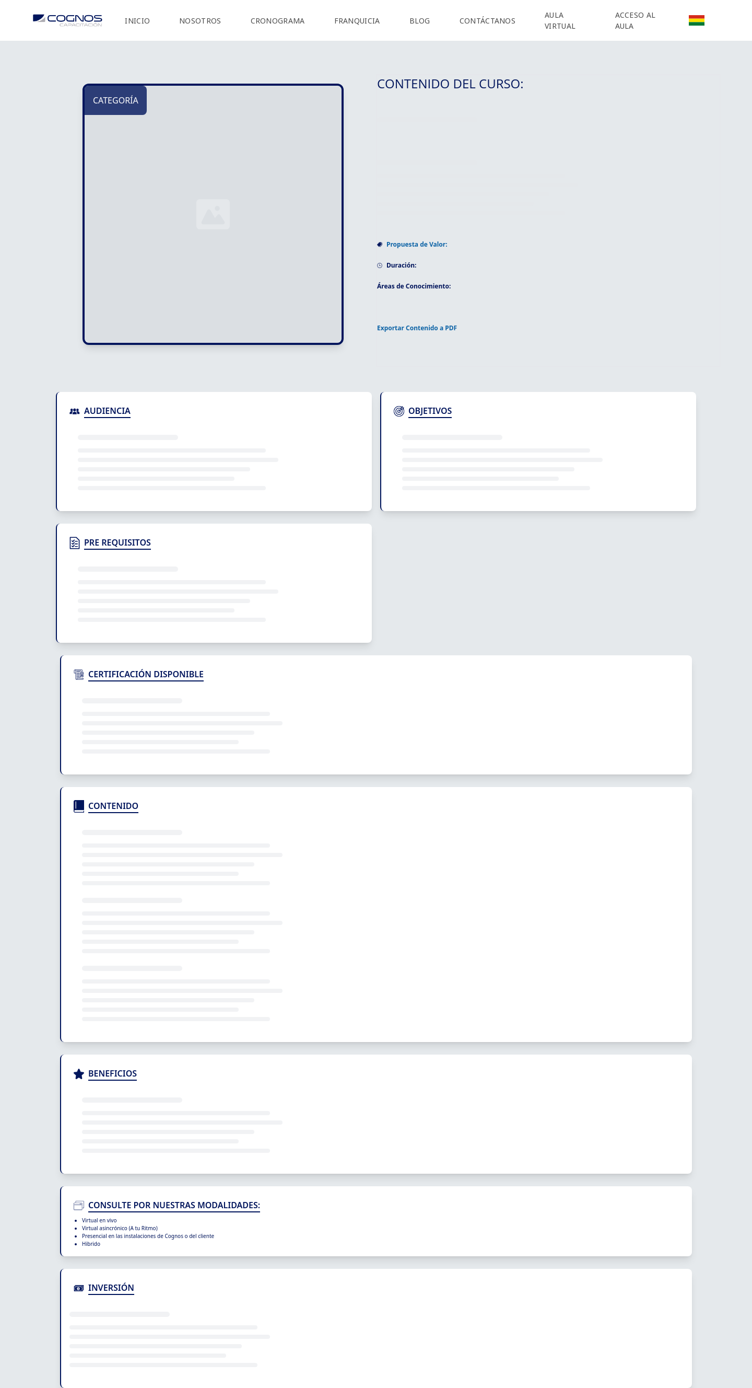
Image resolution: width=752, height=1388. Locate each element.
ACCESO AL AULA (635, 20)
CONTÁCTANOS (487, 21)
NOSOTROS (200, 21)
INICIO (137, 21)
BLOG (419, 21)
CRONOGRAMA (278, 21)
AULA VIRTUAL (560, 20)
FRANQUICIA (357, 21)
